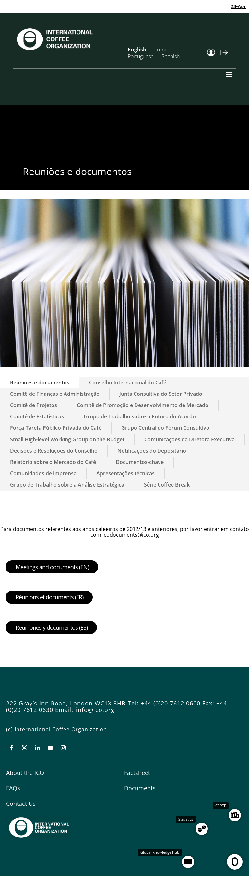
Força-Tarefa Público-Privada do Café (55, 427)
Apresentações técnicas (125, 473)
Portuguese (141, 56)
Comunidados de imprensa (43, 473)
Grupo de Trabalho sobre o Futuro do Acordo (140, 416)
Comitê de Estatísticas (37, 416)
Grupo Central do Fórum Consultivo (165, 427)
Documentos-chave (140, 462)
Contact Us (21, 803)
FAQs (13, 788)
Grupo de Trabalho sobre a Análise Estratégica (67, 484)
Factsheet (137, 773)
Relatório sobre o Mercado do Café (53, 462)
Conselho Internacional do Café (127, 382)
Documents (140, 788)
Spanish (170, 56)
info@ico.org (95, 710)
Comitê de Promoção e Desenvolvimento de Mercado (142, 405)
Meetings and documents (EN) (52, 567)
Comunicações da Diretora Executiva (189, 439)
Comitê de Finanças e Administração (55, 393)
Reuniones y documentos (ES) (52, 627)
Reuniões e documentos (39, 382)
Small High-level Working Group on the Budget (67, 439)
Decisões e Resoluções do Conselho (54, 450)
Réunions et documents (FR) (49, 597)
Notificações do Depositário (151, 450)
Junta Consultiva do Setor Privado (160, 393)
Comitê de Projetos (33, 405)
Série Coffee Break (167, 484)
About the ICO (25, 773)
